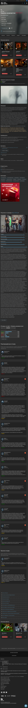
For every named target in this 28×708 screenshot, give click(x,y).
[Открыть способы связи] (25, 705)
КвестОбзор (15, 212)
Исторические (3, 177)
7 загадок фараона (4, 69)
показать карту (4, 148)
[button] (26, 86)
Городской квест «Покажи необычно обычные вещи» (10, 613)
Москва (18, 0)
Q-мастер (2, 336)
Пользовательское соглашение (5, 679)
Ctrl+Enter (22, 676)
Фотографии (24, 35)
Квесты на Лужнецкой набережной (7, 609)
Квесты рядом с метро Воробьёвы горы (8, 605)
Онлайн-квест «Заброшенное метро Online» (8, 611)
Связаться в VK (4, 152)
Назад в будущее (6, 51)
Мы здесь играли (4, 28)
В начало (14, 655)
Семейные (14, 179)
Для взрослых (3, 179)
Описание (3, 35)
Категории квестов (3, 686)
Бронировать (5, 55)
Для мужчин (19, 179)
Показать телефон (5, 150)
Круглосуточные (9, 179)
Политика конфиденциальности (5, 680)
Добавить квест (3, 687)
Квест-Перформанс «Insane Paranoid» (7, 615)
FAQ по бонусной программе (5, 683)
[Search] (22, 3)
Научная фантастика (10, 177)
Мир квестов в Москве (14, 652)
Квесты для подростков (5, 601)
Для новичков (17, 177)
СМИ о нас (2, 684)
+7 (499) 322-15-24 (23, 0)
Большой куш (19, 633)
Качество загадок (3, 236)
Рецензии (13, 35)
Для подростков (22, 177)
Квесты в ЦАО (4, 617)
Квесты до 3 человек (5, 603)
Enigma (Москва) (5, 15)
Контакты (8, 35)
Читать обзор (4, 320)
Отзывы (18, 35)
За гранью (4, 633)
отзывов (2, 83)
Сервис (2, 246)
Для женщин (24, 179)
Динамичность (3, 241)
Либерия (18, 51)
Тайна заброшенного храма (19, 70)
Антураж (2, 234)
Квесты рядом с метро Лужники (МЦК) (8, 607)
